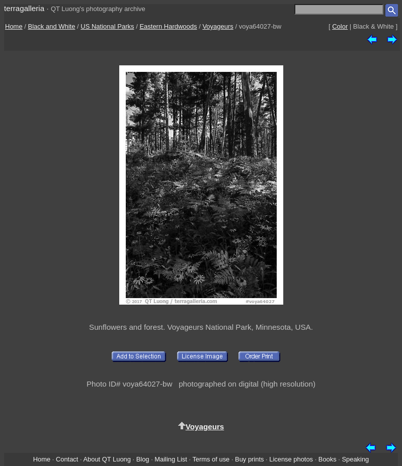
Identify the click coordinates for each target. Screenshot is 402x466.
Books (327, 459)
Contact (67, 459)
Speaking (355, 459)
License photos (291, 459)
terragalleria (24, 8)
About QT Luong (106, 459)
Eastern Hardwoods (168, 26)
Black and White (51, 26)
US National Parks (107, 26)
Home (14, 26)
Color (340, 26)
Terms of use (210, 459)
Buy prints (249, 459)
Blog (142, 459)
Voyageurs (217, 26)
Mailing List (170, 459)
